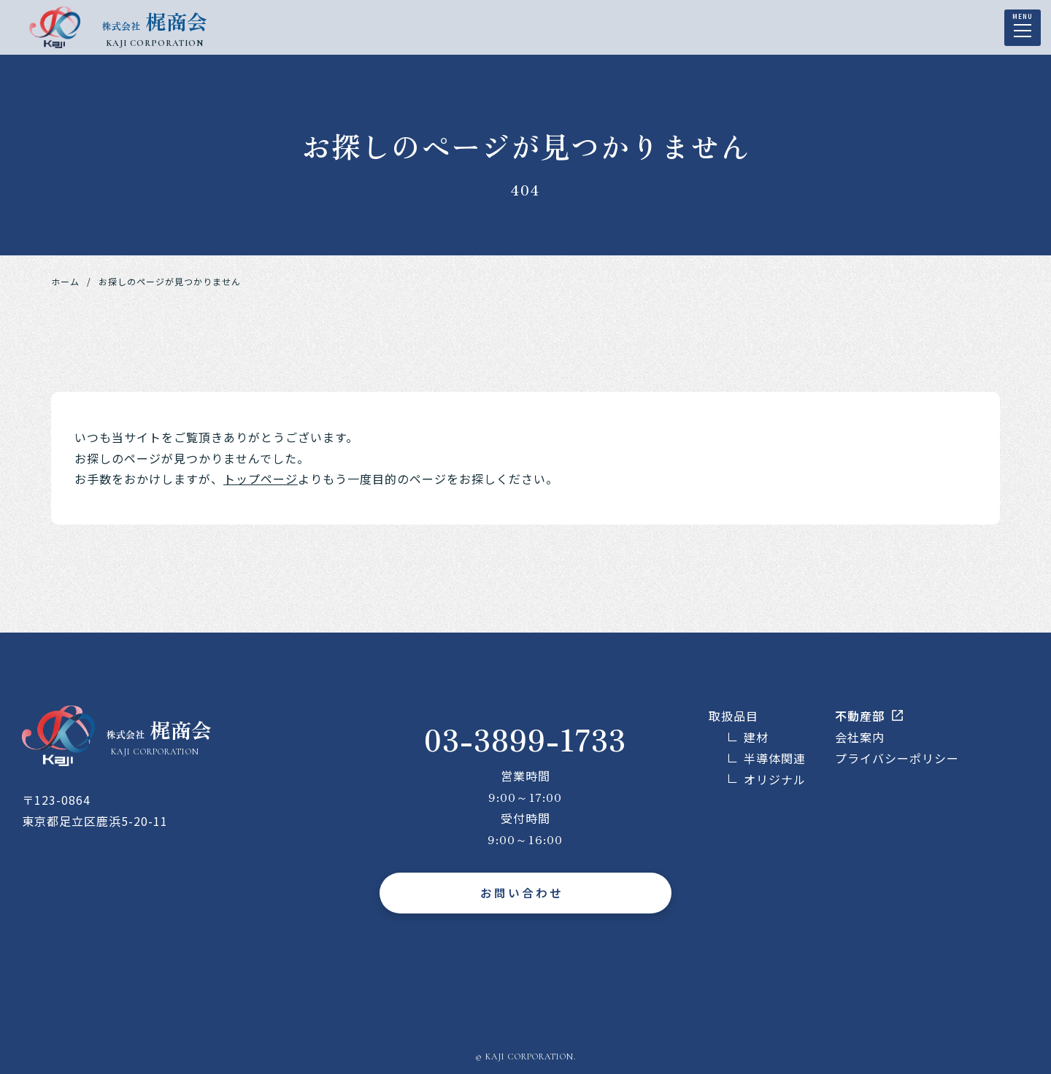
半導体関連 (775, 758)
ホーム (65, 281)
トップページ (260, 478)
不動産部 (860, 716)
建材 (756, 737)
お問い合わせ (521, 893)
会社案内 (860, 737)
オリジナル (775, 779)
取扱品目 (733, 716)
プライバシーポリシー (897, 758)
